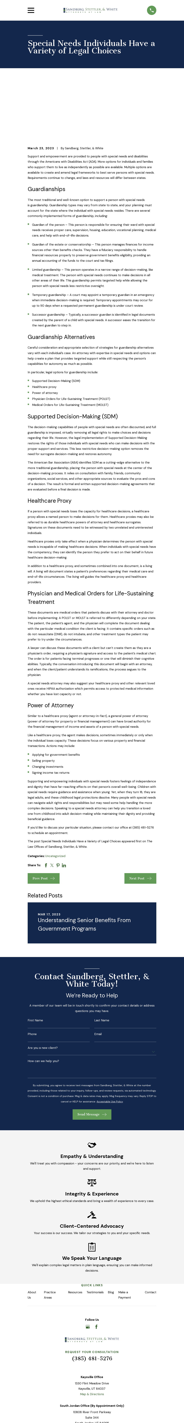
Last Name (101, 965)
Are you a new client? (43, 993)
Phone (32, 979)
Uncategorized (55, 801)
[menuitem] (33, 1415)
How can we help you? (43, 1006)
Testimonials (95, 1238)
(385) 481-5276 (92, 1304)
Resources (75, 1238)
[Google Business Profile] (88, 1272)
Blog (111, 1238)
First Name (35, 965)
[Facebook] (96, 1272)
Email (98, 979)
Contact (150, 1238)
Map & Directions (92, 1340)
